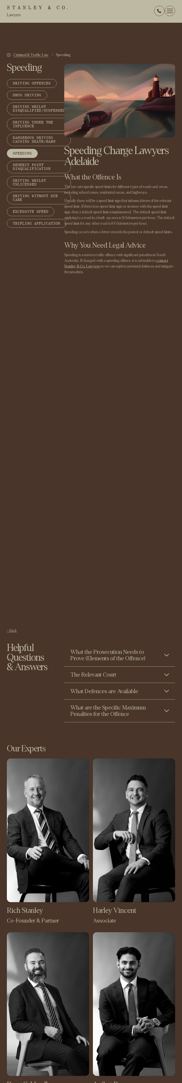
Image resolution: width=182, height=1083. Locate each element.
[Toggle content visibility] (119, 655)
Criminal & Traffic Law (31, 55)
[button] (170, 11)
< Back (12, 631)
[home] (37, 11)
